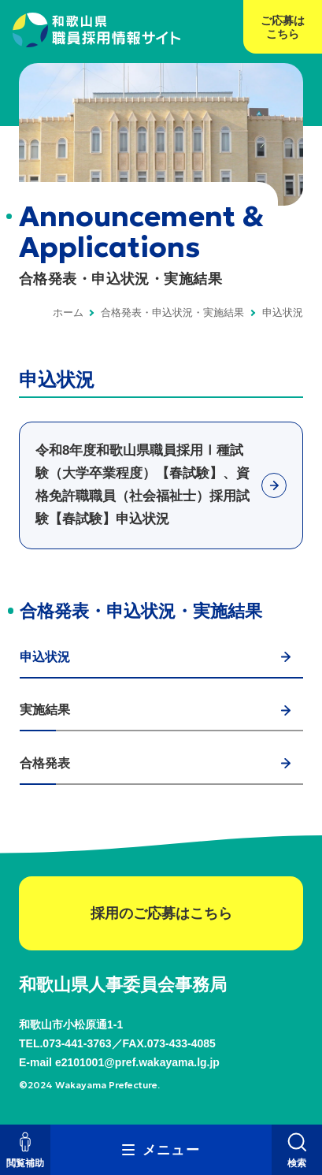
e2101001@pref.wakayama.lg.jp (137, 1062)
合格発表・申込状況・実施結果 (172, 312)
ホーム (68, 312)
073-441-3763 (77, 1043)
